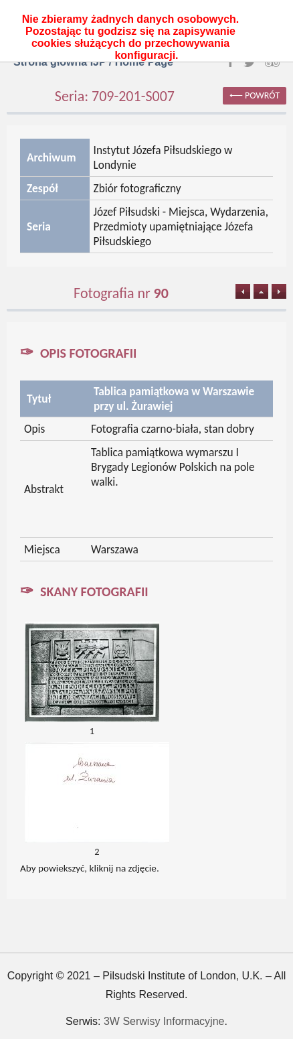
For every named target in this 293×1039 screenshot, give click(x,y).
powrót (262, 95)
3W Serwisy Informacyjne (164, 1021)
